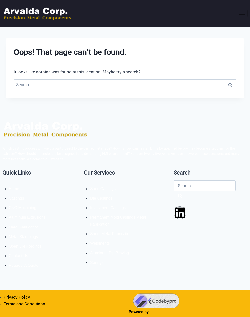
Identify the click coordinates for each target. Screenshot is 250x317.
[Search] (180, 196)
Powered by (139, 312)
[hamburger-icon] (242, 13)
